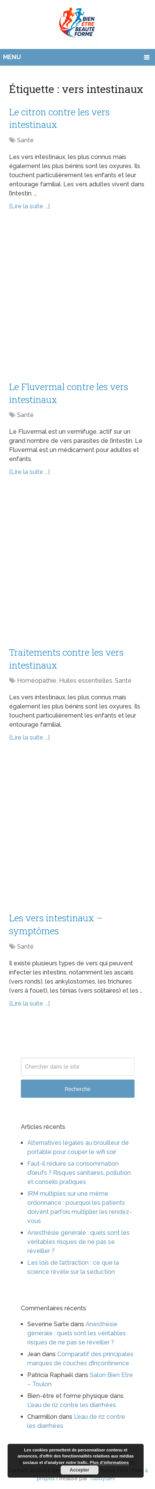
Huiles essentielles (85, 680)
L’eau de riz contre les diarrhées (71, 1405)
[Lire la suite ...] (29, 206)
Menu (12, 57)
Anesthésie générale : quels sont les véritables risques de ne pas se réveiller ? (78, 1241)
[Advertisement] (77, 300)
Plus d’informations (109, 1462)
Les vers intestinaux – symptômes (56, 924)
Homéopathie (36, 680)
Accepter (79, 1470)
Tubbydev (102, 1478)
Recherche (78, 1089)
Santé (25, 140)
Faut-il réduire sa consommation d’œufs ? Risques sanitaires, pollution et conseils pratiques (79, 1172)
